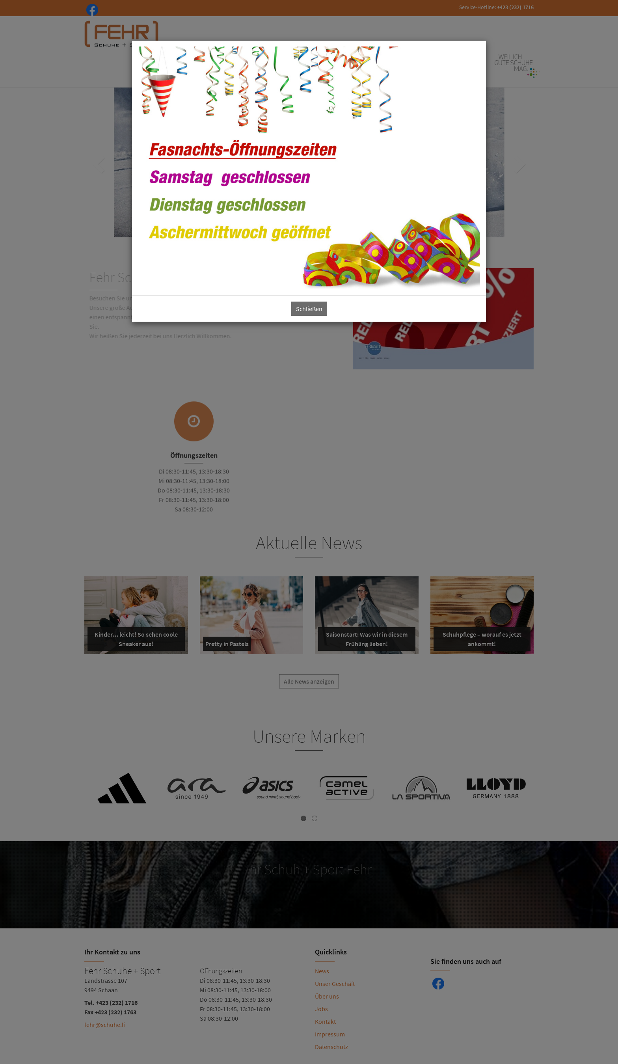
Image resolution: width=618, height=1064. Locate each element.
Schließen (309, 309)
